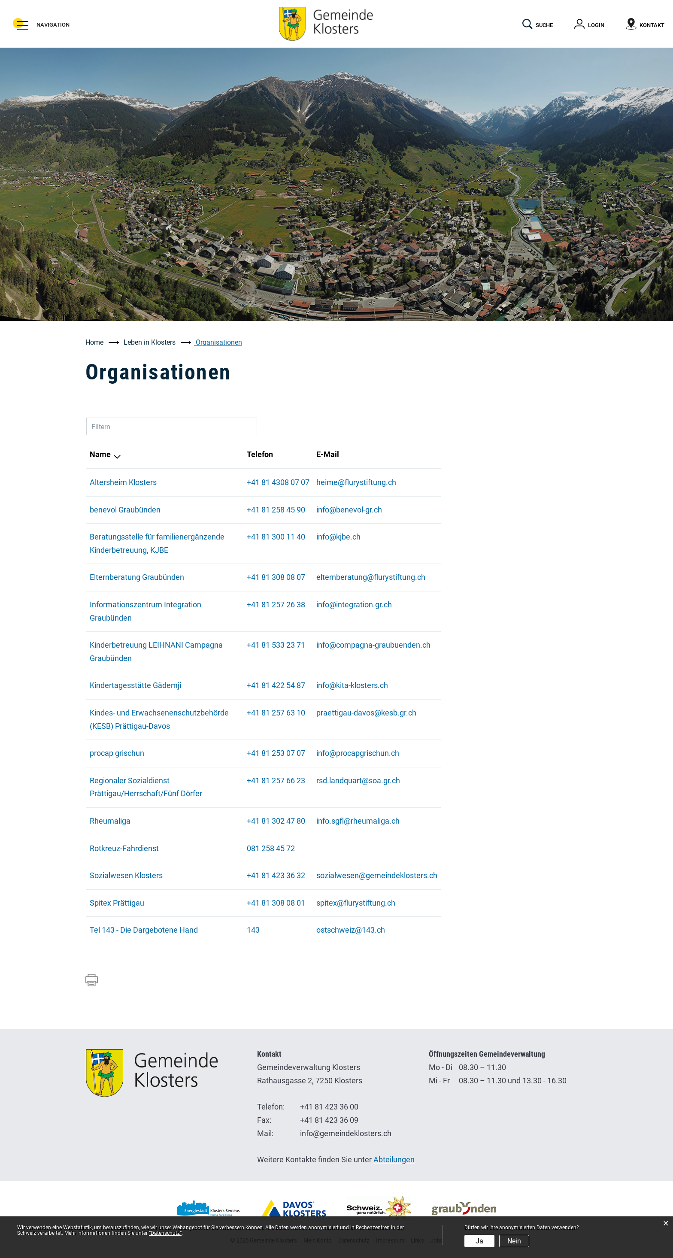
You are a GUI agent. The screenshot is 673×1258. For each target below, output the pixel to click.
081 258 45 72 (271, 848)
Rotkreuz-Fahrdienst (124, 848)
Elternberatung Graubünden (137, 577)
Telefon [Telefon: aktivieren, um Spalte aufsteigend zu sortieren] (260, 454)
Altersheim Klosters (123, 482)
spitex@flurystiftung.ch (355, 902)
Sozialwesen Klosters (126, 875)
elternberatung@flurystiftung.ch (370, 577)
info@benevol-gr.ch (349, 509)
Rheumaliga (110, 820)
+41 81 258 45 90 (276, 509)
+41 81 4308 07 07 (278, 482)
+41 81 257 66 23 (276, 780)
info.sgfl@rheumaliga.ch (358, 820)
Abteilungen (394, 1159)
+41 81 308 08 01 (276, 902)
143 (253, 929)
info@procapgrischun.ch (357, 753)
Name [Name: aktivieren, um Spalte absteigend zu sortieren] (100, 454)
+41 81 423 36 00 (329, 1106)
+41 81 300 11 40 (276, 536)
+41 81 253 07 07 (276, 753)
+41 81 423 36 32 (276, 875)
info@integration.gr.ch (354, 604)
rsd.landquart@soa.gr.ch (358, 780)
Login (596, 25)
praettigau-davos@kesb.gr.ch (366, 712)
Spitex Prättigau (117, 902)
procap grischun (117, 753)
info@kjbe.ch (338, 536)
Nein (514, 1241)
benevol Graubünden (125, 509)
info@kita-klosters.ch (352, 685)
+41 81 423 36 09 (329, 1120)
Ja (479, 1241)
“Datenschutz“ (165, 1233)
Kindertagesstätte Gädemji (135, 685)
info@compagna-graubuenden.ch (373, 644)
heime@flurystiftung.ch (356, 482)
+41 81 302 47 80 (276, 820)
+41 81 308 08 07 (276, 577)
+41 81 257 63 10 (276, 712)
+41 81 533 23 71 (276, 644)
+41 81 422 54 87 (276, 685)
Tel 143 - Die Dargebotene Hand (144, 929)
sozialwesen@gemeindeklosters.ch (376, 875)
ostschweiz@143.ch (350, 929)
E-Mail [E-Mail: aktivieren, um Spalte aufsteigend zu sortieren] (327, 454)
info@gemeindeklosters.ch (345, 1133)
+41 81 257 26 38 (276, 604)
